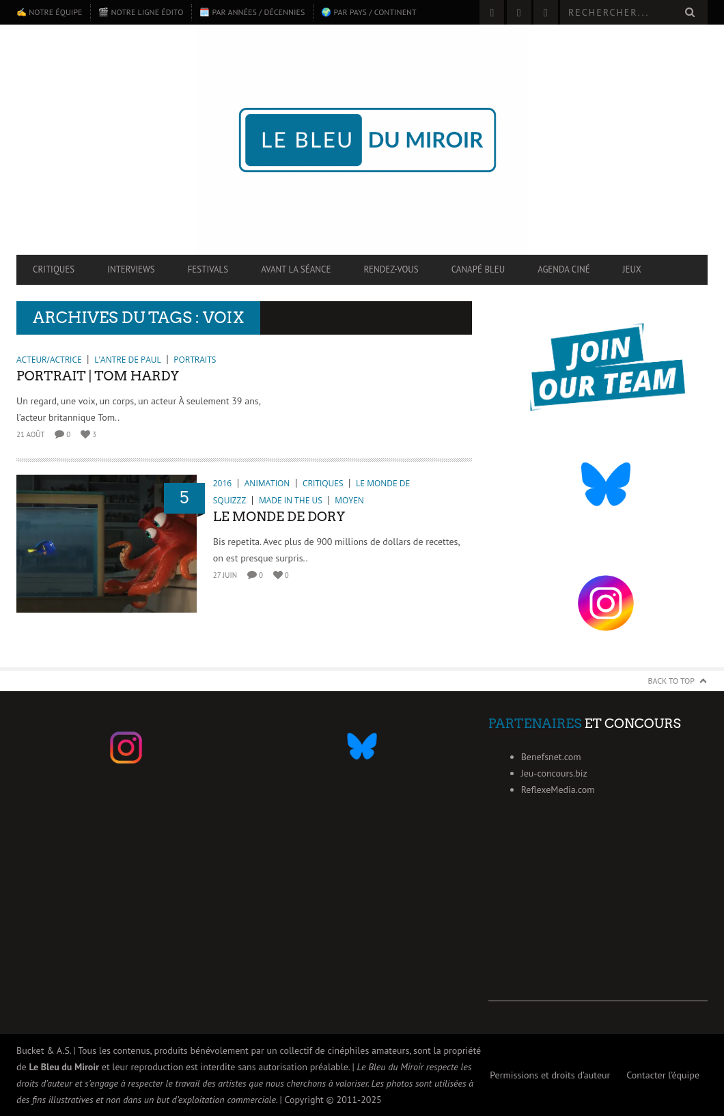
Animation (267, 483)
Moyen (349, 500)
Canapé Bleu (478, 269)
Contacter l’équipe (662, 1075)
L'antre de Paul (127, 359)
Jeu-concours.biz (554, 773)
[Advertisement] (598, 916)
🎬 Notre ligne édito (140, 12)
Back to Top (671, 680)
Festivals (208, 269)
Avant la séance (296, 269)
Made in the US (290, 500)
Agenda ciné (564, 269)
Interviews (131, 269)
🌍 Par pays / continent (368, 12)
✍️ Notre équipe (49, 12)
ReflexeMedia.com (558, 789)
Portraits (194, 359)
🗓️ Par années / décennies (252, 12)
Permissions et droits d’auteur (550, 1075)
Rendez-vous (390, 269)
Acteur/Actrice (49, 359)
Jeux (632, 269)
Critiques (53, 269)
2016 (222, 483)
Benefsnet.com (551, 757)
